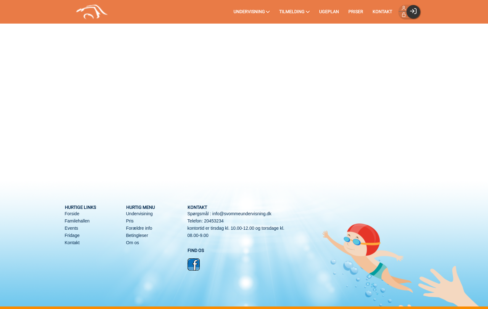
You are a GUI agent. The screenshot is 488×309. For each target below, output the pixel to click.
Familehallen (77, 220)
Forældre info (139, 228)
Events (71, 228)
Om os (132, 242)
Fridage (72, 235)
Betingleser (137, 235)
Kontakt (72, 242)
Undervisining (139, 213)
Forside (72, 213)
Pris (130, 220)
